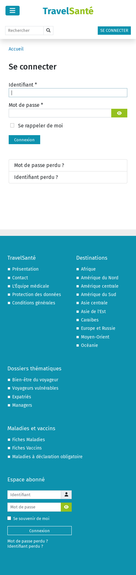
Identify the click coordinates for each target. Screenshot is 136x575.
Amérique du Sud (98, 294)
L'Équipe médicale (30, 286)
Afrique (88, 269)
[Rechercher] (24, 30)
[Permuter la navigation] (12, 10)
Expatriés (21, 397)
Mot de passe (26, 105)
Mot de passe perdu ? (39, 165)
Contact (20, 278)
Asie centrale (94, 303)
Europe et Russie (98, 328)
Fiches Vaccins (27, 448)
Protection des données (36, 294)
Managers (22, 405)
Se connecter (114, 30)
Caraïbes (90, 320)
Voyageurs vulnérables (35, 388)
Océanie (89, 345)
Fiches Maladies (28, 439)
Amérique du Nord (99, 278)
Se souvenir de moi (30, 518)
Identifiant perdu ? (36, 177)
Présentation (25, 269)
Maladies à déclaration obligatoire (47, 456)
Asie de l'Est (93, 311)
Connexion (24, 139)
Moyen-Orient (95, 337)
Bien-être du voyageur (35, 380)
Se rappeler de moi (40, 126)
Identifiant (23, 85)
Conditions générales (33, 303)
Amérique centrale (100, 286)
